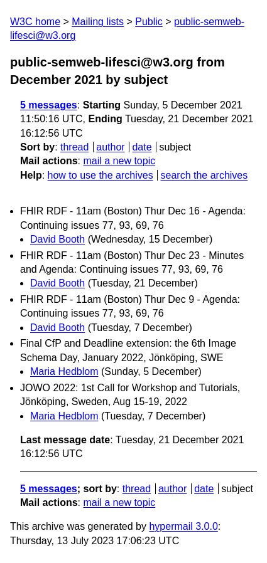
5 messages (48, 105)
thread (74, 147)
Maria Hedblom (64, 371)
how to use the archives (100, 175)
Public (149, 21)
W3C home (35, 21)
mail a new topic (119, 160)
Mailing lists (98, 21)
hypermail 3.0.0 (183, 526)
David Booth (57, 239)
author (110, 147)
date (141, 147)
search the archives (204, 175)
